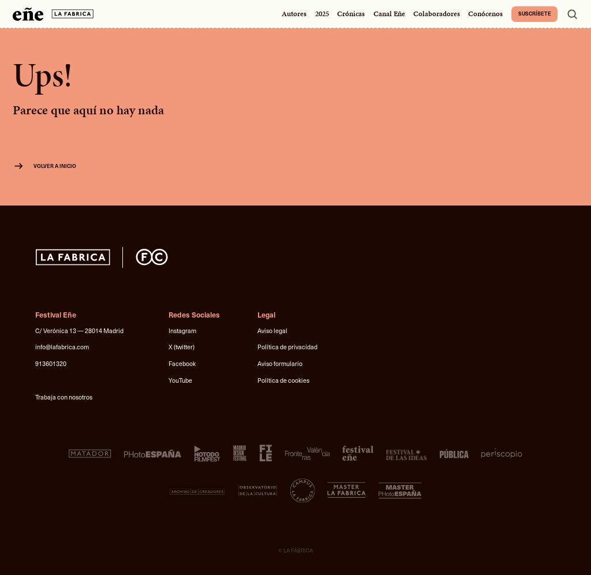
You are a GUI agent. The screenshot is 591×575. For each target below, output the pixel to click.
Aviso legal (272, 330)
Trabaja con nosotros (63, 397)
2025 (322, 14)
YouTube (180, 380)
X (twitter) (181, 347)
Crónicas (351, 14)
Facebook (182, 363)
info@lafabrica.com (62, 347)
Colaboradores (436, 14)
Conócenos (485, 14)
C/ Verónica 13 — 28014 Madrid (79, 330)
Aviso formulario (279, 363)
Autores (294, 14)
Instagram (182, 330)
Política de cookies (283, 380)
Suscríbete (534, 13)
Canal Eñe (389, 14)
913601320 (50, 363)
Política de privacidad (287, 347)
